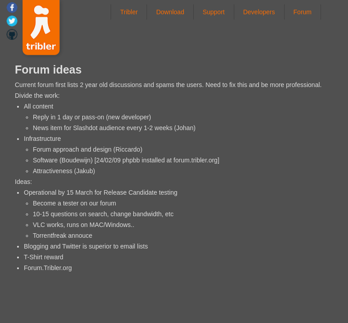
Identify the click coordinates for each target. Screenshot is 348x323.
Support (214, 11)
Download (170, 11)
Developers (259, 11)
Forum (303, 11)
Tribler (129, 11)
